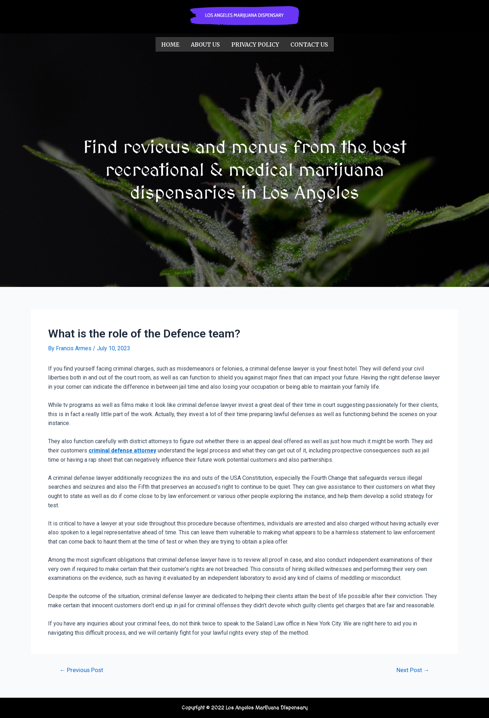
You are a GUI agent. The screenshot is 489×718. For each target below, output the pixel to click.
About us (205, 44)
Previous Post (82, 670)
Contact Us (309, 44)
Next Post (412, 670)
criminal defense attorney (124, 449)
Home (170, 44)
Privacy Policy (255, 44)
